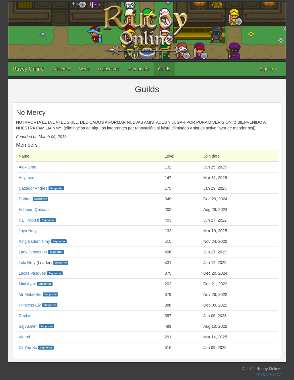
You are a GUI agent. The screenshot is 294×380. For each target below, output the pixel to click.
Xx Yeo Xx (28, 347)
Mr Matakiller (30, 294)
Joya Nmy (27, 230)
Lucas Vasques (32, 273)
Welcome (61, 68)
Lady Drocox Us (33, 252)
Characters (138, 68)
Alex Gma (27, 167)
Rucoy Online (28, 69)
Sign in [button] (268, 68)
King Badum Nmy (34, 241)
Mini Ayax (27, 284)
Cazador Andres (33, 188)
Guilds (164, 68)
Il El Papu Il (29, 220)
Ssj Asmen (28, 326)
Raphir (24, 315)
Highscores (109, 68)
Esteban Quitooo (34, 209)
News (84, 68)
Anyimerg (27, 177)
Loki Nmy (27, 262)
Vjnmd (24, 337)
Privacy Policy (268, 374)
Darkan (25, 199)
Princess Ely (30, 305)
